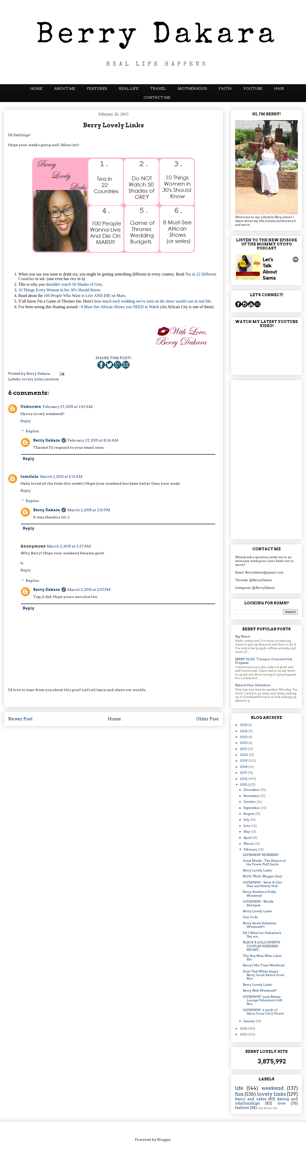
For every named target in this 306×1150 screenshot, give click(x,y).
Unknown (30, 407)
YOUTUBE (252, 88)
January (250, 1021)
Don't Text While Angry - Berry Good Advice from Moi (263, 975)
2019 (244, 760)
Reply (25, 421)
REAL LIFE (128, 88)
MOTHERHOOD (192, 88)
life (239, 1088)
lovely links (32, 379)
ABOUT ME (64, 88)
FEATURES (97, 88)
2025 (244, 725)
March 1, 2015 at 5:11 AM (61, 476)
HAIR (279, 88)
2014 (244, 1028)
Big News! (242, 636)
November (252, 796)
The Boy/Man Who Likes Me (262, 957)
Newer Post (20, 718)
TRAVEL (158, 88)
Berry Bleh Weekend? (259, 990)
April (248, 838)
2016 (244, 779)
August (249, 814)
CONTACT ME (157, 97)
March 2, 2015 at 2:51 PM (89, 510)
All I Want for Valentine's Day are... (262, 934)
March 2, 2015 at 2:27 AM (69, 546)
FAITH (225, 88)
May (247, 831)
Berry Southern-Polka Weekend (259, 893)
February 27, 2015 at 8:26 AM (93, 440)
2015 (244, 784)
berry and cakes (250, 1099)
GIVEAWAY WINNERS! (260, 855)
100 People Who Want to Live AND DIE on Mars (84, 295)
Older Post (207, 718)
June (247, 826)
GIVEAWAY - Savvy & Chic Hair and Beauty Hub (262, 884)
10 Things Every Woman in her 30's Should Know (59, 290)
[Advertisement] (266, 458)
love (281, 1103)
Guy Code (250, 917)
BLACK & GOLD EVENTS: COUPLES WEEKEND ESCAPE (261, 946)
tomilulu (29, 476)
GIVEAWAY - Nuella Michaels (258, 903)
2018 (244, 767)
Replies (32, 431)
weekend (272, 1088)
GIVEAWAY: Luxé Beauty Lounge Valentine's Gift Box (262, 1000)
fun (239, 1094)
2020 (244, 755)
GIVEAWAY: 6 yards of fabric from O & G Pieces (263, 1011)
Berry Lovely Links (257, 870)
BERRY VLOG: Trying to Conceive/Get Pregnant (263, 661)
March (249, 843)
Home (114, 718)
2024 (244, 731)
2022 (244, 743)
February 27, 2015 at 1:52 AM (68, 407)
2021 (244, 749)
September (252, 808)
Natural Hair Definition (252, 685)
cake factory (265, 1108)
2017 (244, 772)
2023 (244, 737)
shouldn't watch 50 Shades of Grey (74, 284)
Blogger (164, 1140)
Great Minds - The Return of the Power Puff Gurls (264, 862)
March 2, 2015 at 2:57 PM (89, 590)
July (247, 819)
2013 (244, 1034)
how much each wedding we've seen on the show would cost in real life (152, 301)
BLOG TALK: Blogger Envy (262, 876)
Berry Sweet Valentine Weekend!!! (259, 925)
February (251, 849)
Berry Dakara (46, 440)
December (252, 790)
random (51, 379)
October (250, 802)
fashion (242, 1107)
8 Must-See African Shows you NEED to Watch (120, 307)
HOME (36, 88)
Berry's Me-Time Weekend (263, 965)
